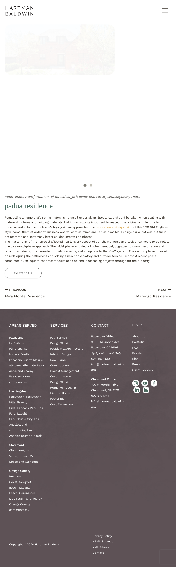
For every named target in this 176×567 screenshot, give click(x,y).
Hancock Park (26, 408)
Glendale (29, 365)
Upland (24, 456)
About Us (138, 336)
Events (137, 353)
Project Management (64, 371)
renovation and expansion (114, 227)
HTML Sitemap (103, 541)
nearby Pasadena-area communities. (21, 376)
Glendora (31, 461)
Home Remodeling (63, 387)
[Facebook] (154, 383)
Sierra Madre (33, 360)
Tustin (20, 498)
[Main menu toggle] (165, 11)
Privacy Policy (102, 536)
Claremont (16, 450)
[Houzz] (146, 390)
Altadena (15, 365)
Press (136, 364)
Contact (100, 325)
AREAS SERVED (23, 325)
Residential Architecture (66, 348)
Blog (135, 358)
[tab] (84, 185)
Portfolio (138, 342)
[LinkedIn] (136, 390)
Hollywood (17, 396)
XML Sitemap (102, 547)
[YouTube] (144, 383)
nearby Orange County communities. (25, 504)
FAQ (135, 347)
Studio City (24, 419)
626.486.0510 (100, 358)
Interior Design (60, 354)
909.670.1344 (100, 395)
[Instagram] (135, 383)
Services (59, 325)
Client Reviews (142, 370)
